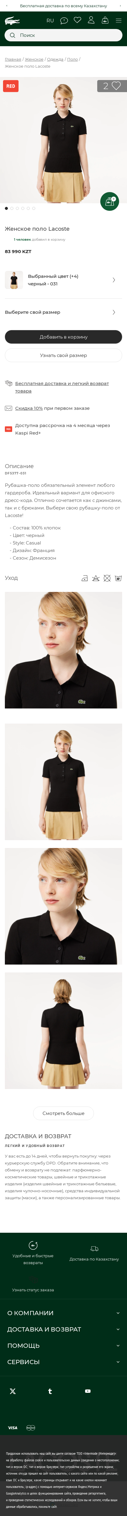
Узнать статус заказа (33, 1283)
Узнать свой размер (63, 355)
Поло (72, 59)
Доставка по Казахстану (94, 1252)
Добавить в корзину (64, 337)
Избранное (77, 20)
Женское (34, 59)
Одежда (55, 59)
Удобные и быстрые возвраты (32, 1253)
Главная (13, 59)
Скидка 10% (29, 408)
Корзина (105, 20)
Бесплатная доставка (41, 383)
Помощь (64, 20)
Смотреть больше (63, 1113)
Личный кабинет (91, 20)
